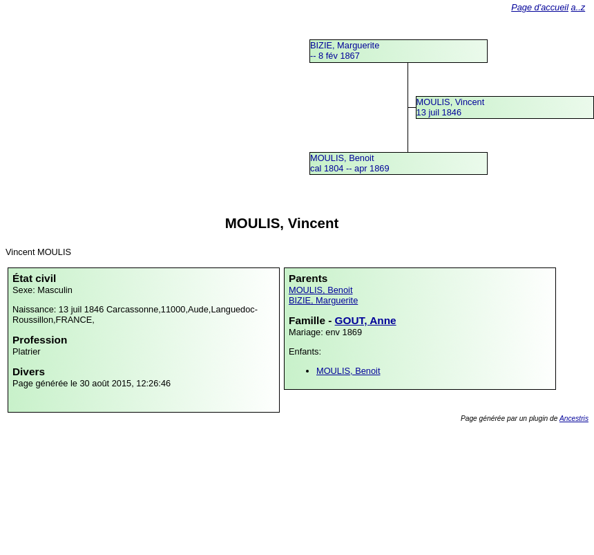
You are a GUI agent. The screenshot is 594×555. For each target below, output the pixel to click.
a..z (578, 7)
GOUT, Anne (365, 320)
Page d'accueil (539, 7)
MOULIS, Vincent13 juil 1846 (450, 107)
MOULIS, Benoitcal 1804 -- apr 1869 (350, 163)
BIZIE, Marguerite (323, 300)
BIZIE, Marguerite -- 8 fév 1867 (344, 50)
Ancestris (573, 418)
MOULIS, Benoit (320, 290)
